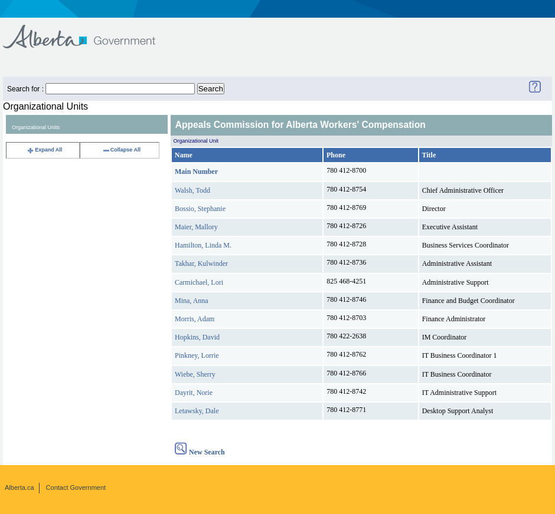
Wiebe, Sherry (195, 374)
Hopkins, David (197, 337)
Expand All (44, 150)
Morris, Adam (194, 319)
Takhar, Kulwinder (201, 263)
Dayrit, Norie (194, 392)
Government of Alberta (89, 31)
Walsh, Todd (192, 190)
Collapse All (121, 150)
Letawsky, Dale (197, 411)
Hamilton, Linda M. (203, 245)
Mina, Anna (191, 300)
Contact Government (76, 487)
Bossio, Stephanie (200, 209)
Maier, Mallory (196, 227)
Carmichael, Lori (199, 282)
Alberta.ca (19, 487)
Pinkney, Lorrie (197, 355)
